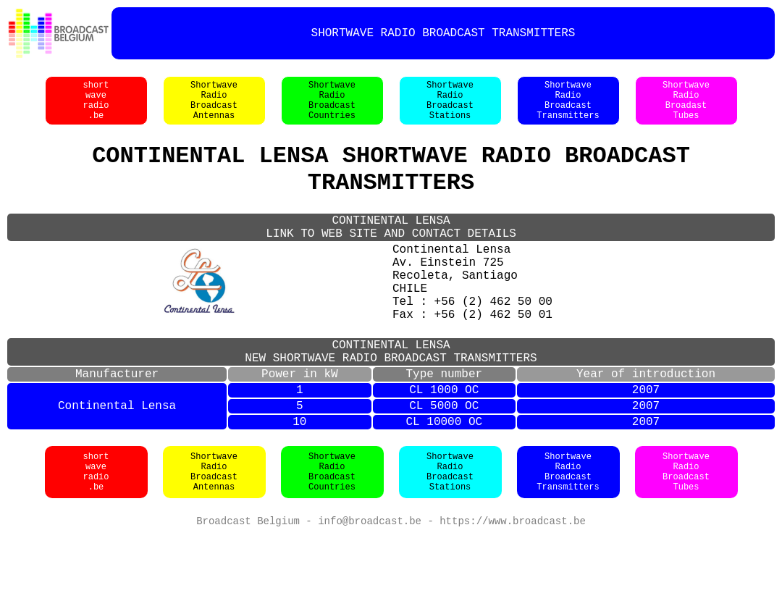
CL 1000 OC (444, 447)
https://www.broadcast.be (513, 586)
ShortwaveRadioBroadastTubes (686, 108)
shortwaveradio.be (96, 108)
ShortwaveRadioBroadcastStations (450, 108)
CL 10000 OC (443, 484)
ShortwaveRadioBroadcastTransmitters (568, 108)
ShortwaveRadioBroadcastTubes (686, 535)
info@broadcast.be (369, 586)
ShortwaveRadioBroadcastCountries (332, 108)
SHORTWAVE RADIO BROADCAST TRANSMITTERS (443, 33)
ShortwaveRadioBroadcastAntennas (213, 108)
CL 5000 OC (444, 466)
